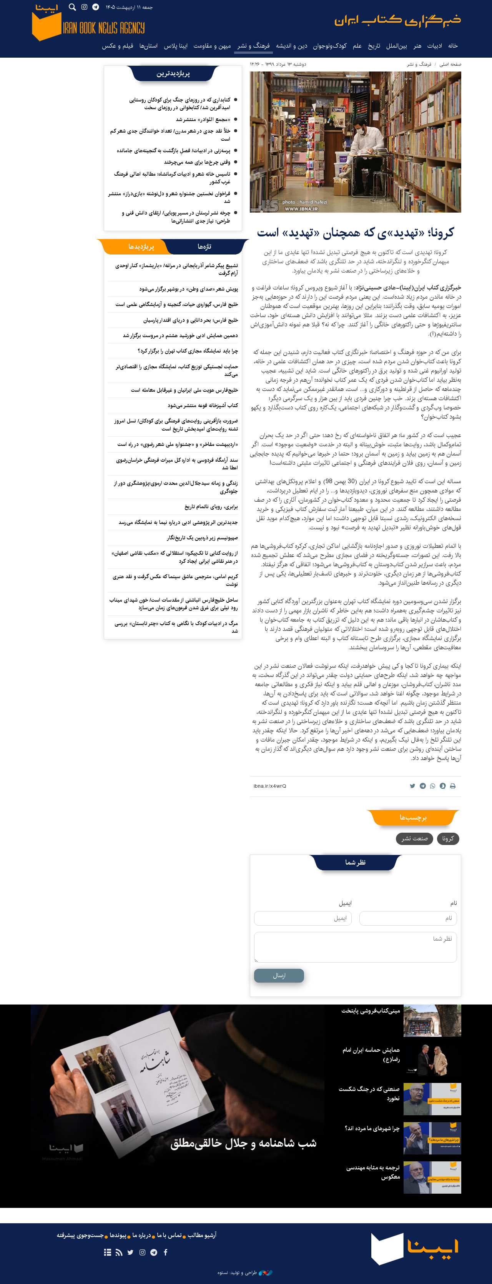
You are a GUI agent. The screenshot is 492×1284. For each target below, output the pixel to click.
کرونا (448, 838)
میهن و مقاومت (212, 46)
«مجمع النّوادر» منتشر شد (203, 119)
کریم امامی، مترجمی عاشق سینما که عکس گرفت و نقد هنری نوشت (175, 580)
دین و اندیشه (291, 46)
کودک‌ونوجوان (330, 46)
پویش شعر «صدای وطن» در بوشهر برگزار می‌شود (188, 289)
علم (357, 46)
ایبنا (397, 21)
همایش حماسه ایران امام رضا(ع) (370, 1054)
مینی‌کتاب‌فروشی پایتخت (370, 1011)
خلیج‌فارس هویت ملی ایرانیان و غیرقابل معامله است (184, 390)
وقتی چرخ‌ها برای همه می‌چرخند (197, 162)
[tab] (204, 246)
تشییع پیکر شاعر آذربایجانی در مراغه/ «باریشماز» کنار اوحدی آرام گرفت (176, 269)
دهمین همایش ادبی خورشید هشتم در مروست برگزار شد (180, 335)
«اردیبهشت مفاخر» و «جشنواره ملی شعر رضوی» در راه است (178, 444)
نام (453, 903)
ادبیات (434, 46)
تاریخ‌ (374, 46)
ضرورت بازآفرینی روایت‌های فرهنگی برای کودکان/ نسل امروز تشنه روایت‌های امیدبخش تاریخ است (176, 425)
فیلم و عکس (117, 46)
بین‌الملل (396, 46)
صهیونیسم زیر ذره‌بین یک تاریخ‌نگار (202, 538)
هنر (417, 46)
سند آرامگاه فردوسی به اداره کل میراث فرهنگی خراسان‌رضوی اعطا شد (177, 464)
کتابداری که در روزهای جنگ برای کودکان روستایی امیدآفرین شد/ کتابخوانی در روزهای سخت (179, 104)
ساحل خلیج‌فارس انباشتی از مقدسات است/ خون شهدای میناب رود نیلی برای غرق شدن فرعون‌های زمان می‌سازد (174, 604)
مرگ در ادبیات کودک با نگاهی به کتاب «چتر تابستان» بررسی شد (176, 627)
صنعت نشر (414, 838)
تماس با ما (169, 1235)
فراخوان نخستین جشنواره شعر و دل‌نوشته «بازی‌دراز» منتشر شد (169, 198)
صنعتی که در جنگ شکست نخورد (369, 1094)
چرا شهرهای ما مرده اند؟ (371, 1128)
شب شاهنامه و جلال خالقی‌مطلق (244, 1143)
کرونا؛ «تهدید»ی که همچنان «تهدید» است (355, 233)
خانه (453, 46)
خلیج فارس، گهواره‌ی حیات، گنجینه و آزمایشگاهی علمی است (177, 304)
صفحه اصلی (450, 64)
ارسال (279, 975)
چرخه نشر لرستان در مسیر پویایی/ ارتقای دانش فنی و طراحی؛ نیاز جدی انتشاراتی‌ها (176, 217)
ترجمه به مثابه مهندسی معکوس (372, 1172)
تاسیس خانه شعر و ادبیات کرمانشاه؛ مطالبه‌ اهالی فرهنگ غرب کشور (172, 178)
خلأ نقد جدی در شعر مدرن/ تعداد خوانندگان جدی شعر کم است (170, 135)
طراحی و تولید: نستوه (245, 1272)
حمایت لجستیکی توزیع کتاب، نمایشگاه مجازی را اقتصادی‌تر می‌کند (177, 371)
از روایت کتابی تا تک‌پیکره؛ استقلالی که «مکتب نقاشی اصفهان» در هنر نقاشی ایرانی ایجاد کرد (174, 557)
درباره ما (141, 1235)
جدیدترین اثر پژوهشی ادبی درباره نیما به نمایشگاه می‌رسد (178, 522)
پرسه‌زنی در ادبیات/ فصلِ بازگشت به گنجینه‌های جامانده (173, 150)
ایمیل (345, 903)
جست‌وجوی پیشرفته (79, 1235)
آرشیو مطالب (203, 1235)
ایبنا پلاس (176, 46)
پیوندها (117, 1235)
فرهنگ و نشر (253, 46)
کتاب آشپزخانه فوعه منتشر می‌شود (203, 405)
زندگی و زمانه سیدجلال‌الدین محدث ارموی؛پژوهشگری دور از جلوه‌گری (176, 487)
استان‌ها (149, 46)
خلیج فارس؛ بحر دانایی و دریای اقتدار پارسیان (190, 320)
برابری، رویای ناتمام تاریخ (211, 506)
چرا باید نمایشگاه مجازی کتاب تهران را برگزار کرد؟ (187, 351)
